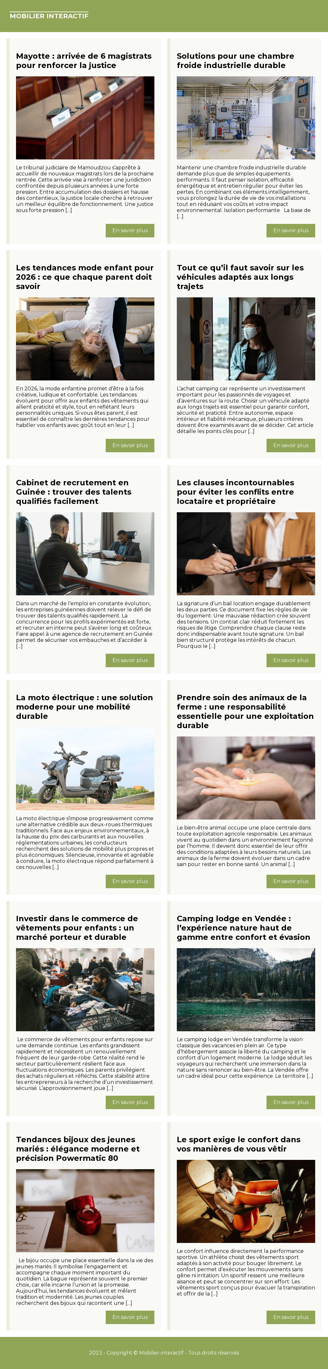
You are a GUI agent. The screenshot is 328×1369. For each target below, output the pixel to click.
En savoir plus (130, 230)
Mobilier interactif (49, 16)
